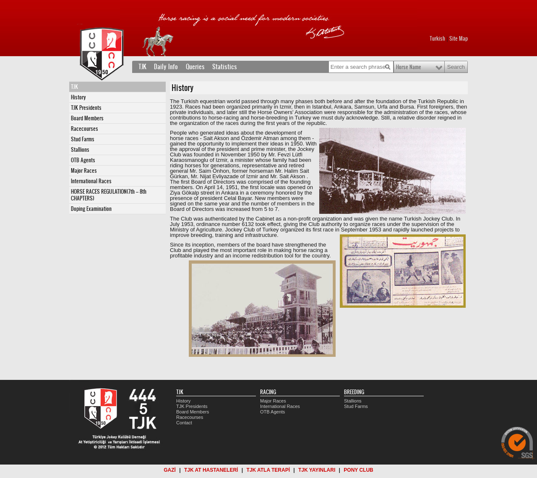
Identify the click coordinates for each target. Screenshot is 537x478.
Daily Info (166, 66)
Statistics (224, 66)
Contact (184, 422)
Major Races (84, 170)
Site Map (458, 38)
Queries (195, 66)
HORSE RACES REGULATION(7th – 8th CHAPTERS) (108, 195)
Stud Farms (82, 139)
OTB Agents (83, 160)
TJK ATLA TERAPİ (268, 470)
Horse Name (408, 67)
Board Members (87, 118)
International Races (91, 181)
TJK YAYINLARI (316, 470)
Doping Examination (91, 209)
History (78, 97)
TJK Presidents (86, 108)
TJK (142, 66)
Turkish (437, 38)
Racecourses (84, 128)
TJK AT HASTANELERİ (211, 470)
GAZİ (170, 470)
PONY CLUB (358, 470)
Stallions (80, 149)
